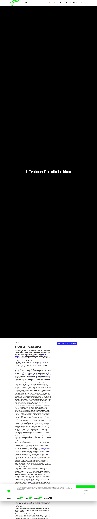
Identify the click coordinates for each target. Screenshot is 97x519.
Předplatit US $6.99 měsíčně (67, 343)
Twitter (30, 342)
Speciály (68, 3)
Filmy (62, 3)
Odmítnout (85, 511)
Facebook (24, 342)
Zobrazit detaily (56, 516)
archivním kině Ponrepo (29, 494)
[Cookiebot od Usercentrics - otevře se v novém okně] (9, 516)
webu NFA (29, 483)
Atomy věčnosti (37, 363)
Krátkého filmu (22, 449)
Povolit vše (85, 504)
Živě (50, 3)
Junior (56, 3)
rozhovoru (24, 358)
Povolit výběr (86, 508)
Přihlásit (75, 3)
